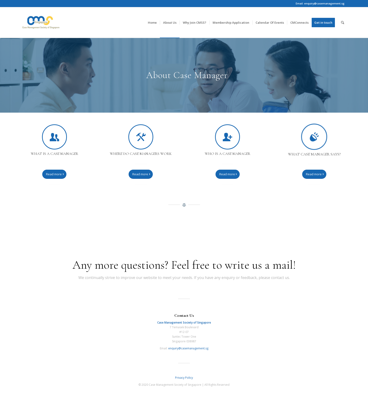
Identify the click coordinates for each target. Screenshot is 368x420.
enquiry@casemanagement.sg (188, 348)
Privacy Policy (184, 378)
